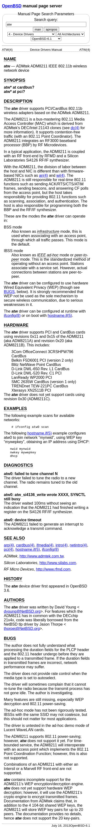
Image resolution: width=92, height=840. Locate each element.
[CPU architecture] (70, 34)
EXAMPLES (15, 408)
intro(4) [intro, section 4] (62, 547)
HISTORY (13, 581)
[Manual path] (46, 38)
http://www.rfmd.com (53, 571)
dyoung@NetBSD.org (22, 614)
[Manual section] (31, 34)
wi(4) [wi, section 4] (60, 175)
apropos (51, 29)
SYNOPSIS (14, 80)
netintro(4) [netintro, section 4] (78, 547)
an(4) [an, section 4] (43, 175)
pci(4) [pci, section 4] (8, 552)
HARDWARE (16, 325)
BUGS (9, 292)
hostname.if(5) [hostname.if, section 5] (60, 316)
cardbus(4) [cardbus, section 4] (25, 547)
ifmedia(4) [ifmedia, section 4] (44, 547)
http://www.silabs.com (57, 565)
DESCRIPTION (18, 101)
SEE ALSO (14, 540)
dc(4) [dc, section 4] (75, 128)
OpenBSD (11, 6)
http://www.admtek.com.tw (42, 558)
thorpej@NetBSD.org (22, 631)
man (38, 29)
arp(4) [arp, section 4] (9, 547)
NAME (10, 59)
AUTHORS (14, 602)
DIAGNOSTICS (18, 467)
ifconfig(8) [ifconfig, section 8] (12, 316)
